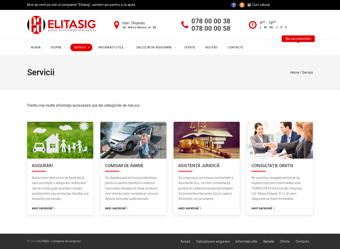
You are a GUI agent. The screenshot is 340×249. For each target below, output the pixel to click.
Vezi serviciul (43, 208)
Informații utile (111, 47)
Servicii (80, 47)
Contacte (235, 47)
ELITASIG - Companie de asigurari (59, 241)
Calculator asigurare (154, 47)
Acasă (36, 47)
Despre (56, 47)
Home (294, 72)
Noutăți (211, 47)
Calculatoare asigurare (213, 241)
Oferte (190, 47)
